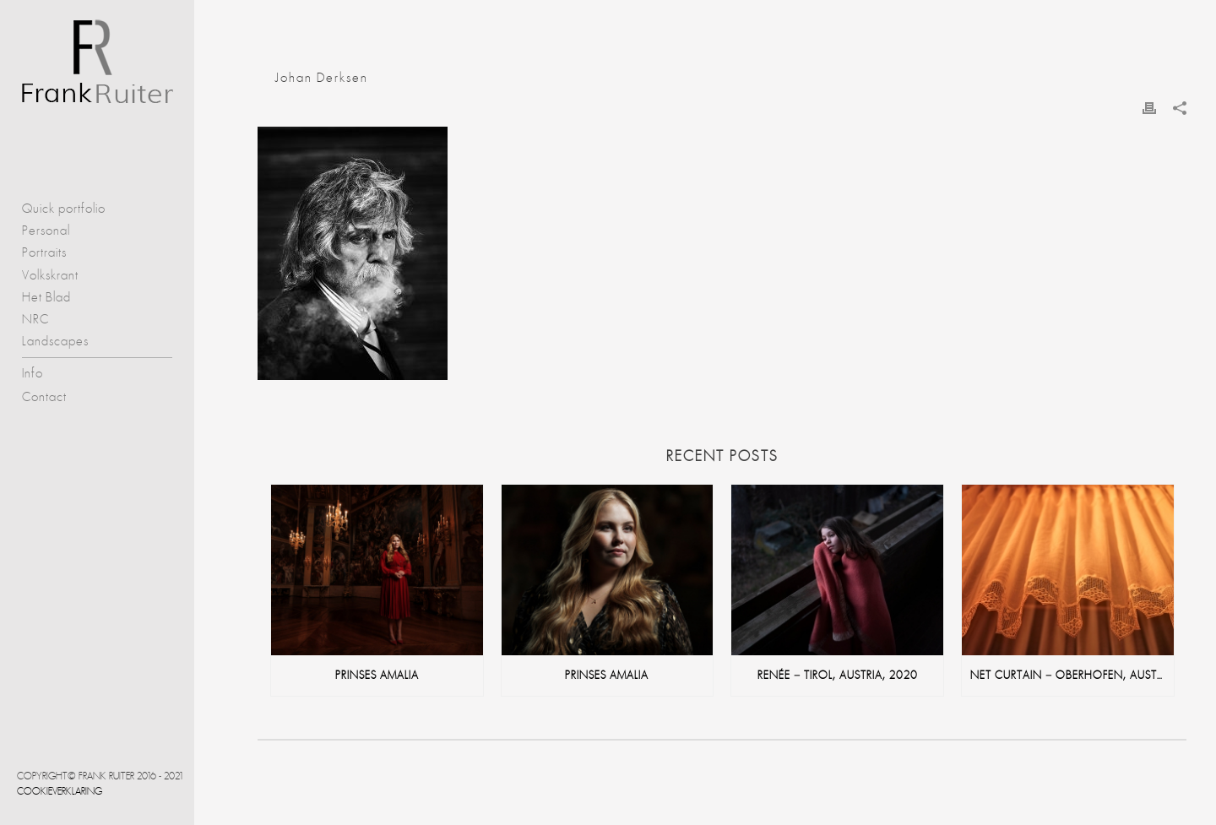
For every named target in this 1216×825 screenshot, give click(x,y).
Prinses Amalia (377, 675)
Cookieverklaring (59, 791)
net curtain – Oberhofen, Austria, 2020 (1072, 675)
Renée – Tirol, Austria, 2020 (837, 675)
